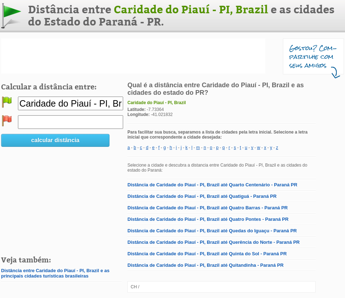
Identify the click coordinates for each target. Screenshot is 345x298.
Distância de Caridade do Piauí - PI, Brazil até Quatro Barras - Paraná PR (207, 207)
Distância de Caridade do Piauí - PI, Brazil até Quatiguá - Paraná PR (201, 196)
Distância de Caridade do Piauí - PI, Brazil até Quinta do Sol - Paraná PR (207, 253)
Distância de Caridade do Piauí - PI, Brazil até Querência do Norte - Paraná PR (213, 242)
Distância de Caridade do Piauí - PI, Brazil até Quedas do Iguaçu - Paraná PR (212, 230)
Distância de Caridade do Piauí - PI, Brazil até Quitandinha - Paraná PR (205, 265)
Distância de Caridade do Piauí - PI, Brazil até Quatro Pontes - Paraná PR (208, 219)
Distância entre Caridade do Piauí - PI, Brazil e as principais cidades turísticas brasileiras (55, 273)
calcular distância (55, 140)
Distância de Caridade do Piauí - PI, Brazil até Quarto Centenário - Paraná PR (212, 184)
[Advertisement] (133, 56)
